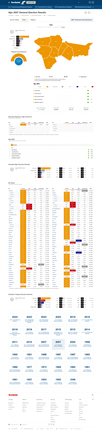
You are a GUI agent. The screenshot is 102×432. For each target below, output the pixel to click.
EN (78, 2)
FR (82, 2)
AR (80, 2)
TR (76, 2)
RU (85, 2)
